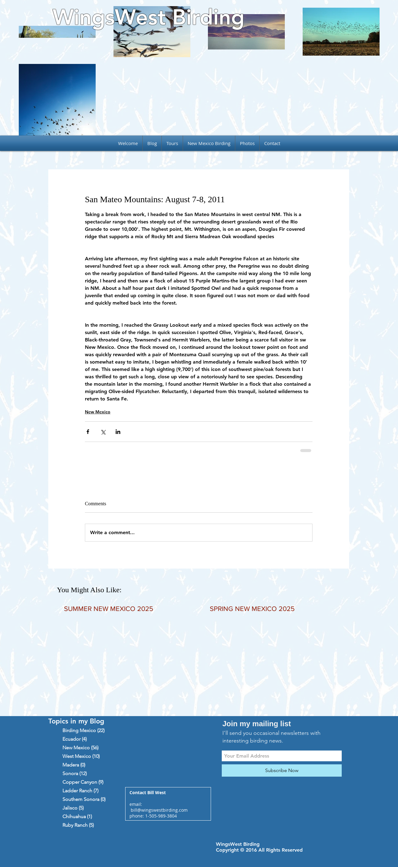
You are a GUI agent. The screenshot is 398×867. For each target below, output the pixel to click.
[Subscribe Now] (282, 770)
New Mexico (97, 412)
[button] (172, 143)
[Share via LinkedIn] (118, 432)
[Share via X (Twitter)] (103, 432)
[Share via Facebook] (88, 432)
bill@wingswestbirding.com (159, 810)
